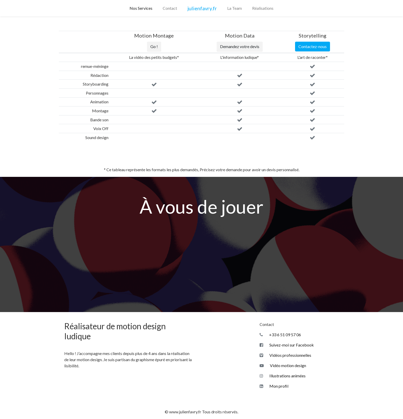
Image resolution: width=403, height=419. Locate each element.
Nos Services (141, 8)
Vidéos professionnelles (285, 355)
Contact (170, 8)
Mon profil (274, 386)
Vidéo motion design (283, 365)
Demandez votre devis (239, 46)
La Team (234, 8)
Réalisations (262, 8)
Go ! (154, 46)
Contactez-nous (312, 46)
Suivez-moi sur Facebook (287, 344)
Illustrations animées (283, 375)
